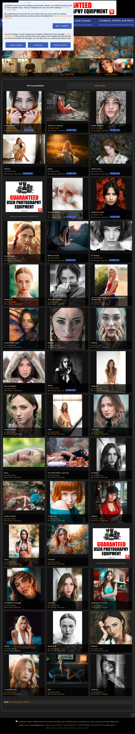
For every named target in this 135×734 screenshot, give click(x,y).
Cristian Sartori (11, 128)
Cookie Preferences (69, 725)
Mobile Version (24, 725)
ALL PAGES (13, 702)
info (36, 216)
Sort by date (99, 86)
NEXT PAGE (24, 702)
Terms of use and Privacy (53, 725)
